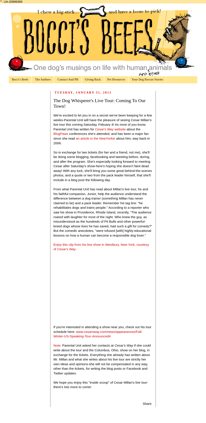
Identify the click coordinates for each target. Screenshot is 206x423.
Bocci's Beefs (20, 79)
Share (147, 403)
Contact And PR (67, 79)
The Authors (43, 79)
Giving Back (93, 79)
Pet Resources (116, 79)
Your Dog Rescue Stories (147, 79)
